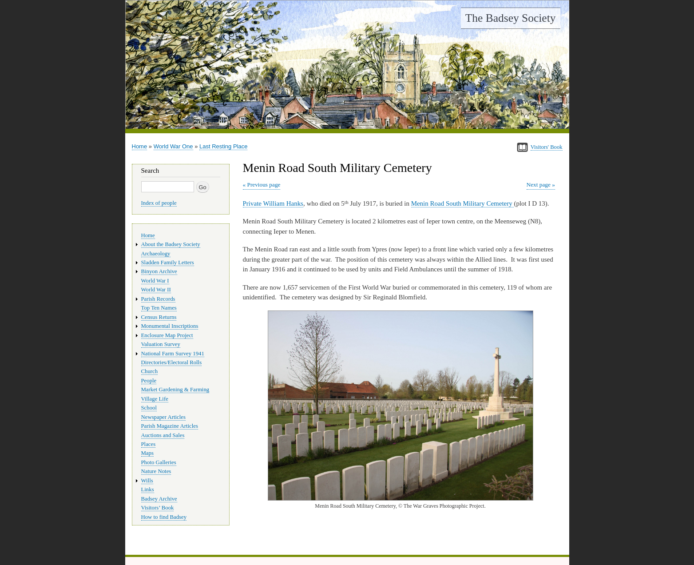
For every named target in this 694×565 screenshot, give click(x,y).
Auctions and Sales (163, 435)
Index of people (159, 203)
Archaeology (156, 254)
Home (139, 146)
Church (149, 371)
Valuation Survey (160, 344)
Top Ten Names (159, 308)
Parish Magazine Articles (169, 426)
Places (148, 444)
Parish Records (158, 299)
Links (147, 489)
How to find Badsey (164, 517)
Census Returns (159, 317)
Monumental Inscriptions (169, 326)
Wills (147, 480)
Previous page (263, 184)
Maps (147, 453)
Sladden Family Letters (167, 262)
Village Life (154, 399)
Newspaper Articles (163, 417)
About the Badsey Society (170, 244)
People (149, 381)
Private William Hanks (273, 203)
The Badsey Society (510, 18)
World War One (173, 146)
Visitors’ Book (157, 508)
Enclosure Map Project (167, 335)
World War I (155, 281)
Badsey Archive (159, 499)
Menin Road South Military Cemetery (462, 203)
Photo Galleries (158, 462)
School (149, 408)
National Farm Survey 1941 (172, 353)
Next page (539, 184)
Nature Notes (156, 471)
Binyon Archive (159, 271)
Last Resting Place (223, 146)
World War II (156, 289)
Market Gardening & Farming (175, 389)
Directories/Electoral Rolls (171, 362)
